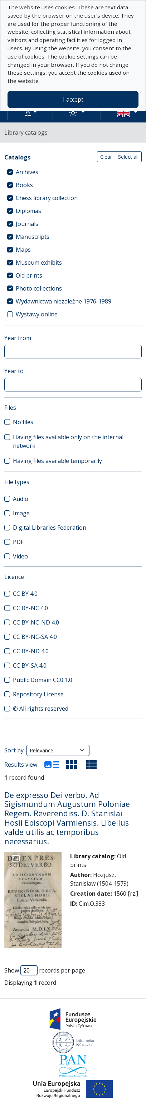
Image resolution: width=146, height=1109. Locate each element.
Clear (106, 156)
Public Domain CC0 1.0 (42, 680)
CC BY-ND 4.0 (31, 651)
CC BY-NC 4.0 (30, 608)
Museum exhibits (39, 262)
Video (20, 556)
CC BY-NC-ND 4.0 (36, 622)
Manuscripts (32, 237)
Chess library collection (47, 198)
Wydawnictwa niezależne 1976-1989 (63, 301)
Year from (17, 338)
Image (21, 513)
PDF (18, 542)
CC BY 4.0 (25, 594)
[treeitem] (73, 172)
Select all (128, 156)
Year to (14, 371)
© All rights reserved (40, 709)
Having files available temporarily (57, 461)
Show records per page (44, 970)
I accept (73, 99)
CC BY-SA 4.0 (30, 665)
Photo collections (39, 288)
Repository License (38, 694)
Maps (23, 250)
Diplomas (28, 211)
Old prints (29, 275)
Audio (20, 499)
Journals (27, 224)
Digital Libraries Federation (49, 528)
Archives (27, 172)
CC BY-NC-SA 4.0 (35, 637)
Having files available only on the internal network (68, 441)
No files (23, 422)
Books (24, 185)
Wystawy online (37, 314)
